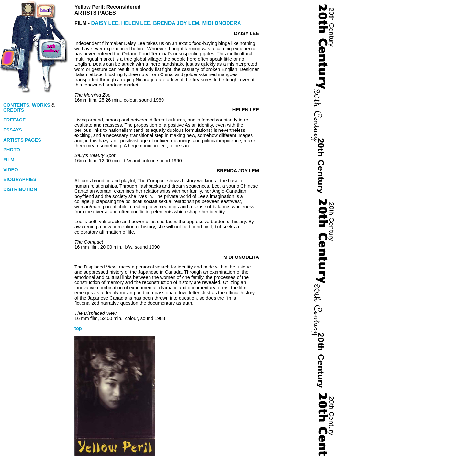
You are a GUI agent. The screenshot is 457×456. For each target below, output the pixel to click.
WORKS (41, 105)
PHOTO (11, 149)
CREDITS (13, 110)
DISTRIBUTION (20, 189)
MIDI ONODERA (221, 23)
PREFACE (14, 119)
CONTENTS (16, 105)
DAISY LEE (104, 23)
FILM (9, 159)
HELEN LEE (135, 23)
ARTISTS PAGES (22, 139)
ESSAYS (12, 129)
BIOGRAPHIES (20, 179)
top (78, 328)
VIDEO (10, 169)
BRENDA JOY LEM (176, 23)
